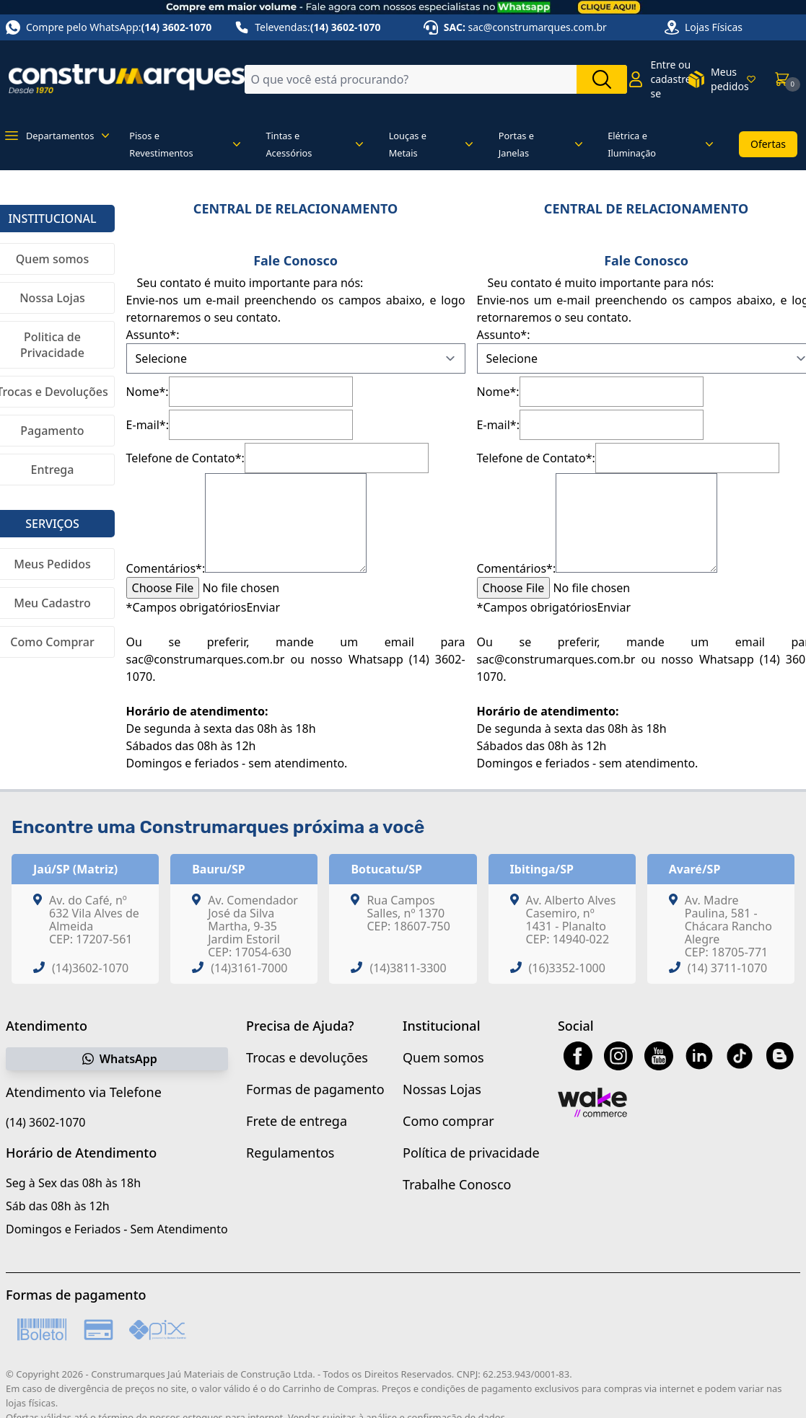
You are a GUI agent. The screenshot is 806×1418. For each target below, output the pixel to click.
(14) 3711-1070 (727, 967)
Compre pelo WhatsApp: (108, 27)
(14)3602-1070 (90, 967)
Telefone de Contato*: (185, 458)
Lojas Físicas (714, 27)
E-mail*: (147, 425)
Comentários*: (166, 568)
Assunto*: (153, 335)
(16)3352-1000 (567, 967)
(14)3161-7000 (249, 967)
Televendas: (307, 27)
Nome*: (147, 392)
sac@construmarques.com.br (537, 27)
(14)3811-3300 (407, 967)
